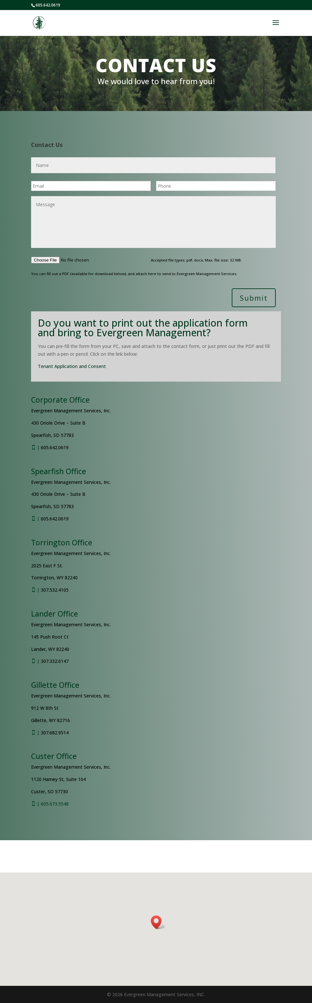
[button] (158, 922)
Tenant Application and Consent (72, 366)
